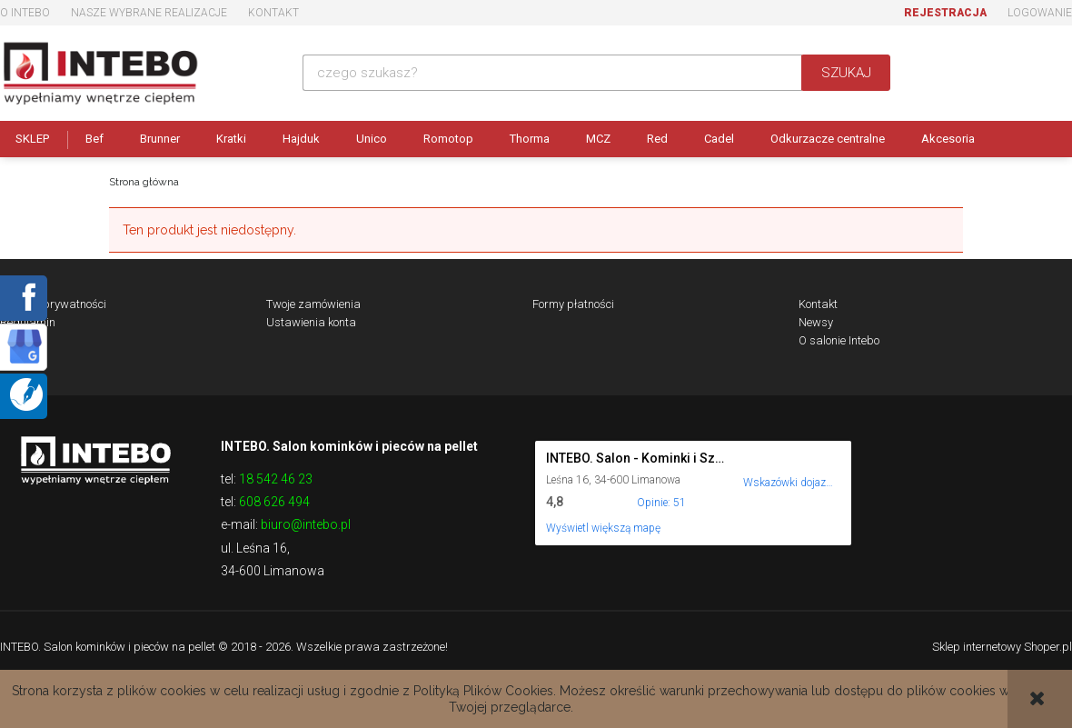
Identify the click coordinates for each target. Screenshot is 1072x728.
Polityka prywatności (53, 304)
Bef (94, 138)
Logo (95, 459)
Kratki (231, 138)
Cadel (719, 138)
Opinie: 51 (661, 502)
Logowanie (1039, 12)
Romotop (448, 138)
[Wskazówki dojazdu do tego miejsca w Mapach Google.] (788, 470)
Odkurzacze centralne (827, 138)
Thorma (530, 138)
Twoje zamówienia (313, 304)
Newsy (816, 322)
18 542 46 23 (276, 479)
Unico (371, 138)
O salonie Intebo (839, 340)
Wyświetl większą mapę (603, 528)
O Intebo (25, 12)
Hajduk (301, 138)
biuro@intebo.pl (306, 524)
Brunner (160, 138)
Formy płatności (573, 304)
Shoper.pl (1048, 646)
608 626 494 (274, 501)
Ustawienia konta (311, 322)
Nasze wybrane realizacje (149, 12)
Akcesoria (948, 138)
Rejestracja (945, 12)
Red (657, 138)
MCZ (598, 138)
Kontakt (273, 12)
